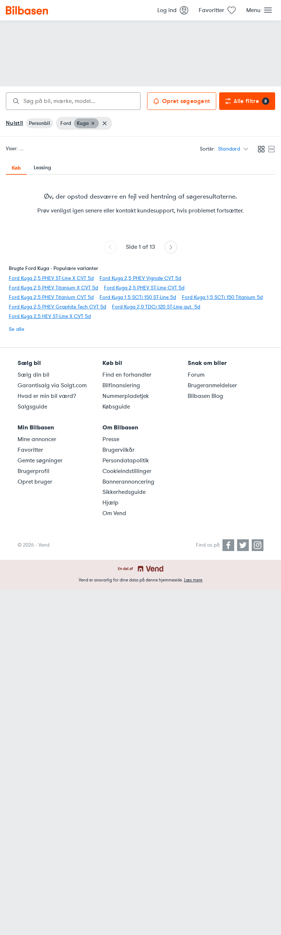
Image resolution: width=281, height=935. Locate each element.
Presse (110, 439)
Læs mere (193, 580)
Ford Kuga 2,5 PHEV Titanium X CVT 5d (53, 287)
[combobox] (73, 101)
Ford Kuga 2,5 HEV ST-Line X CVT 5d (50, 316)
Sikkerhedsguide (124, 492)
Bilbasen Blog (205, 396)
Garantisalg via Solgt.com (52, 385)
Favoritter (30, 450)
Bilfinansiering (121, 385)
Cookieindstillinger (126, 471)
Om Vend (114, 513)
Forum (196, 375)
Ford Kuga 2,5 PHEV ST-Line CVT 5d (144, 287)
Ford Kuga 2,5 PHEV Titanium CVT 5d (51, 297)
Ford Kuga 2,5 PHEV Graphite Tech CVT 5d (57, 306)
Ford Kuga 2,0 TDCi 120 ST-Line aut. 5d (156, 306)
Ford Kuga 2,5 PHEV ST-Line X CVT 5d (51, 278)
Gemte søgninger (40, 461)
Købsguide (116, 407)
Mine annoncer (37, 439)
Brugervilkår (118, 450)
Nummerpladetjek (125, 396)
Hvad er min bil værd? (47, 396)
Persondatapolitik (125, 461)
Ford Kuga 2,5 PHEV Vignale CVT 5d (140, 278)
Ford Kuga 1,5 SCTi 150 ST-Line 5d (138, 297)
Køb (16, 168)
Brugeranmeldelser (212, 385)
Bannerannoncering (128, 482)
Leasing (42, 167)
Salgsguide (32, 407)
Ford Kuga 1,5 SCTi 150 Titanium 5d (222, 297)
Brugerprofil (33, 471)
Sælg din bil (33, 375)
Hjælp (110, 503)
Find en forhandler (126, 375)
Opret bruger (35, 482)
